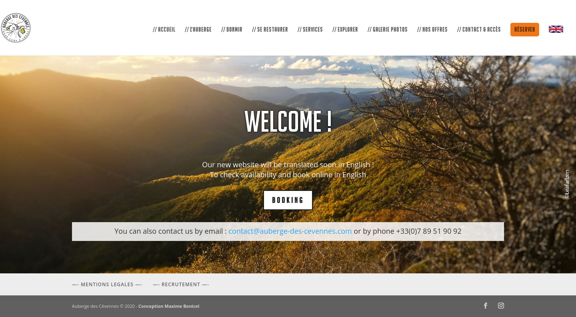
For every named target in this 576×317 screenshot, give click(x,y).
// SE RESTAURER (270, 30)
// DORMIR (231, 30)
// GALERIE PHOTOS (388, 30)
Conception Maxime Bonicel (168, 306)
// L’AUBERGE (198, 30)
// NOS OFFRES (432, 30)
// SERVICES (310, 30)
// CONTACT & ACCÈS (479, 30)
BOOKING (288, 200)
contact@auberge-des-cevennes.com (290, 231)
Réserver (524, 29)
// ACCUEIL (164, 30)
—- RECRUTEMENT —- (181, 284)
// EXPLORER (345, 30)
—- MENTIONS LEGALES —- (107, 284)
